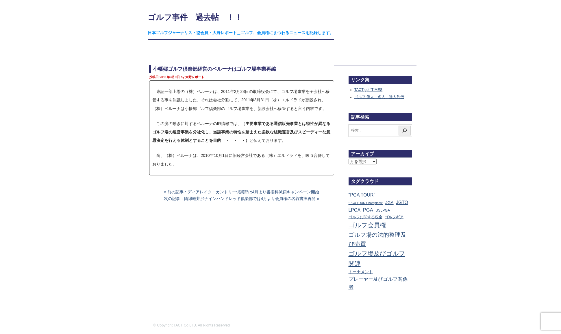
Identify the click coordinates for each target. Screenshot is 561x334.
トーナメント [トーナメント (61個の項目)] (361, 271)
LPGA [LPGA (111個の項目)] (355, 210)
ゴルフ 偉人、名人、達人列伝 (379, 97)
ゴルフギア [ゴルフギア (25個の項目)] (394, 217)
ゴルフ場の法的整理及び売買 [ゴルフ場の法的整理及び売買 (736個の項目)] (377, 239)
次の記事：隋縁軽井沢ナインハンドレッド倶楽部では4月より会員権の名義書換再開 (240, 198)
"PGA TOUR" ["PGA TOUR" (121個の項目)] (362, 194)
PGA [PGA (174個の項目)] (368, 210)
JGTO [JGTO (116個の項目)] (402, 202)
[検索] (405, 130)
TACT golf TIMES (368, 90)
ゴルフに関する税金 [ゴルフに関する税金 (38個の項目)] (365, 217)
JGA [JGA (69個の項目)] (389, 202)
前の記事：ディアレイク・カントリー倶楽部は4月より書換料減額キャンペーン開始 (243, 192)
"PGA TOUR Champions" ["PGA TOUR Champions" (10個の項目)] (366, 203)
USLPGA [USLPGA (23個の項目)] (382, 210)
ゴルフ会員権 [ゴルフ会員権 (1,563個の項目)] (367, 225)
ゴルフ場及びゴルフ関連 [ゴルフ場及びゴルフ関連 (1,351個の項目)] (377, 258)
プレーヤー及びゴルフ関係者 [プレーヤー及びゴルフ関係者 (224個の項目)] (378, 283)
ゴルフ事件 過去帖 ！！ (195, 17)
